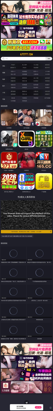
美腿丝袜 (13, 87)
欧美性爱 (47, 78)
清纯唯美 (24, 87)
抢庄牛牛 (47, 67)
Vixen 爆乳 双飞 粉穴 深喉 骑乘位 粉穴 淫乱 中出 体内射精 (17, 236)
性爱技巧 (47, 94)
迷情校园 (13, 94)
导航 (3, 99)
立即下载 (38, 407)
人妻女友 (36, 91)
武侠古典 (47, 91)
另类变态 (47, 81)
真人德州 (24, 65)
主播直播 (36, 74)
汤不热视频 (47, 98)
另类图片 (47, 87)
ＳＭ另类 (47, 74)
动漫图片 (47, 84)
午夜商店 (24, 98)
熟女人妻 (13, 74)
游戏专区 (47, 65)
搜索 (49, 58)
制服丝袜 (13, 81)
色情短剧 (24, 101)
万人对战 (36, 65)
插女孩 (13, 98)
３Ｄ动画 (47, 71)
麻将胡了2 (13, 67)
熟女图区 (36, 87)
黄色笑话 (36, 94)
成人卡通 (36, 78)
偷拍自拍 (24, 78)
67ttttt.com (26, 54)
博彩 (3, 66)
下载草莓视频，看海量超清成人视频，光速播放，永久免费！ (31, 232)
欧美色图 (36, 84)
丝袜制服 (24, 74)
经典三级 (24, 81)
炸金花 (24, 67)
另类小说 (24, 94)
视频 (3, 72)
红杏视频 (13, 101)
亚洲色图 (24, 84)
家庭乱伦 (24, 91)
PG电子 (13, 65)
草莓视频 (36, 98)
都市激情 (13, 91)
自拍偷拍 (24, 71)
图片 (3, 86)
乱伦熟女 (36, 81)
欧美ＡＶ (36, 71)
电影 (3, 79)
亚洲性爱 (13, 78)
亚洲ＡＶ (13, 71)
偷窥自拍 (13, 84)
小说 (3, 92)
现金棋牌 (36, 67)
